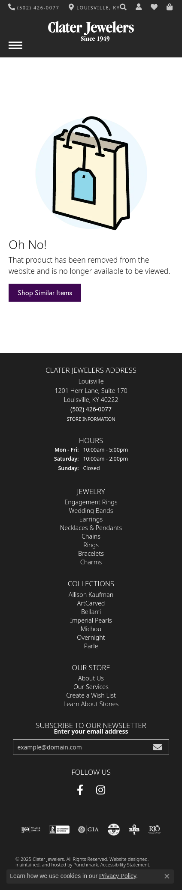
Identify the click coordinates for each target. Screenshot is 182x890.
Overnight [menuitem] (91, 637)
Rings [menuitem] (91, 545)
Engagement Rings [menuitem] (90, 502)
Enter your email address (91, 731)
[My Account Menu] (139, 7)
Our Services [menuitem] (91, 686)
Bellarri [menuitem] (91, 611)
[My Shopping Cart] (170, 7)
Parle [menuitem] (91, 645)
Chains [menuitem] (91, 536)
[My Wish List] (154, 7)
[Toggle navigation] (15, 49)
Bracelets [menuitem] (91, 553)
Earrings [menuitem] (91, 519)
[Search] (123, 7)
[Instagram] (100, 790)
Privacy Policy (117, 875)
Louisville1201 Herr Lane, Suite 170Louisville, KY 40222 (91, 400)
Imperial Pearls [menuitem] (91, 620)
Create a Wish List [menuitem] (91, 695)
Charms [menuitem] (91, 562)
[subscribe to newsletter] (157, 746)
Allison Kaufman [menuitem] (91, 594)
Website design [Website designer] (125, 858)
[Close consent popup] (167, 876)
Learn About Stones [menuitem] (91, 703)
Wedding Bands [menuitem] (91, 510)
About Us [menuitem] (91, 678)
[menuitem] (30, 829)
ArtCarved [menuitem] (91, 603)
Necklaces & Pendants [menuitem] (91, 528)
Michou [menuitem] (91, 628)
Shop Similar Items (45, 292)
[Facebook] (80, 790)
